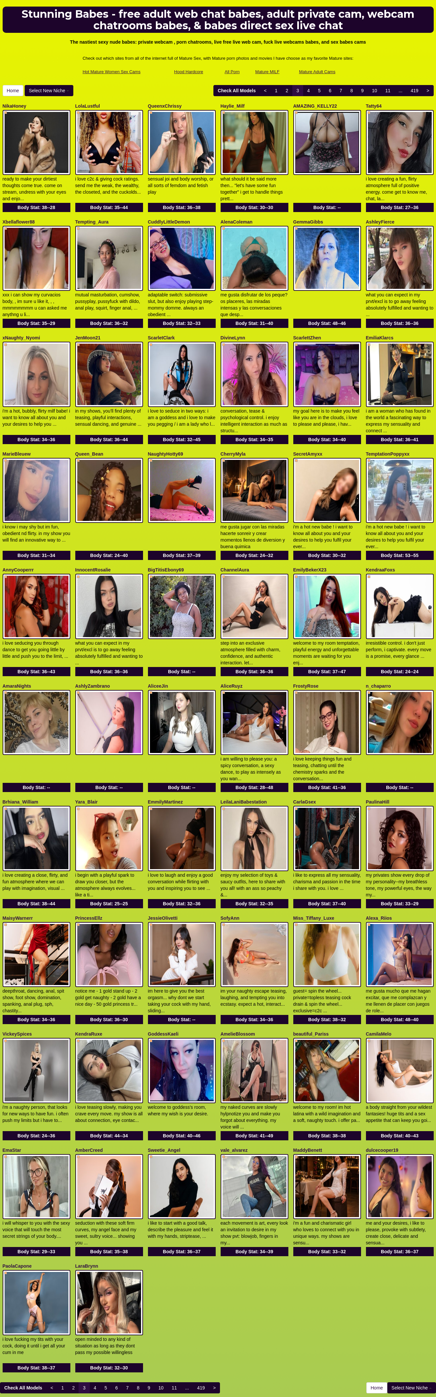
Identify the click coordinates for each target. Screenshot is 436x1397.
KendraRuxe (88, 977)
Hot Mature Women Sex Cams (111, 71)
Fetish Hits (271, 1387)
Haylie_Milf (233, 106)
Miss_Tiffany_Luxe (313, 868)
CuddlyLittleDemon (169, 215)
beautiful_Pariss (311, 977)
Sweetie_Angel (164, 1086)
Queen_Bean (89, 433)
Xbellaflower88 (19, 215)
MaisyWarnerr (18, 868)
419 (414, 90)
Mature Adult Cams (317, 71)
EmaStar (12, 1086)
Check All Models (236, 90)
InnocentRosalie (93, 542)
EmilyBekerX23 (310, 542)
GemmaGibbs (308, 215)
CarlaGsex (304, 760)
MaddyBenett (307, 1086)
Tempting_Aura (92, 215)
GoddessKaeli (163, 977)
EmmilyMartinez (165, 760)
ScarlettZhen (307, 324)
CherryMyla (233, 433)
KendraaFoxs (380, 542)
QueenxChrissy (165, 106)
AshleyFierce (380, 215)
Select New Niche (49, 90)
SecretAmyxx (308, 433)
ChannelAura (235, 542)
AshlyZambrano (92, 651)
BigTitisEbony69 (166, 542)
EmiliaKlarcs (380, 324)
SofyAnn (230, 868)
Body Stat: (36, 200)
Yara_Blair (86, 760)
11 (388, 90)
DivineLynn (233, 324)
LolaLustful (87, 106)
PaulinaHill (378, 760)
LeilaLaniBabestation (244, 760)
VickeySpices (17, 977)
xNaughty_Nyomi (21, 324)
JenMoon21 (88, 324)
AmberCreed (89, 1086)
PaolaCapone (17, 1195)
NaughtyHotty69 (165, 433)
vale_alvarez (234, 1086)
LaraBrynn (86, 1195)
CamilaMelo (379, 977)
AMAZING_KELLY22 (315, 106)
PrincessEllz (89, 868)
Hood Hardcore (188, 71)
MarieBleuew (17, 433)
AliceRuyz (232, 651)
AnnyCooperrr (18, 542)
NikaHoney (14, 106)
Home (13, 90)
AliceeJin (158, 651)
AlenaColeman (237, 215)
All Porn (232, 71)
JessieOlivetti (163, 868)
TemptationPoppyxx (388, 433)
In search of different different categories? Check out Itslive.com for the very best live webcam (218, 1339)
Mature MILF (267, 71)
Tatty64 (374, 106)
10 (374, 90)
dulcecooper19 (382, 1086)
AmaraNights (17, 651)
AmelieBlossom (238, 977)
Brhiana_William (20, 760)
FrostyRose (306, 651)
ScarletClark (161, 324)
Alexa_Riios (379, 868)
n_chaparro (378, 651)
